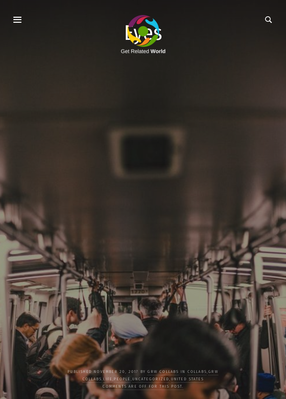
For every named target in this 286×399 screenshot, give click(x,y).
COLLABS (197, 372)
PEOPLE (122, 379)
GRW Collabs (163, 372)
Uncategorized (151, 379)
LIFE (107, 379)
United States (187, 379)
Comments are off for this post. (142, 386)
